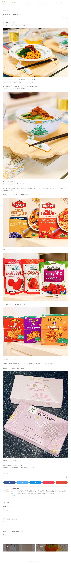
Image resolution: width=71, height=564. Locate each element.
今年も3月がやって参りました (10, 519)
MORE (53, 2)
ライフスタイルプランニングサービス (41, 2)
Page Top (35, 558)
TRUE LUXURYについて (26, 2)
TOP (18, 2)
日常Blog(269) (5, 473)
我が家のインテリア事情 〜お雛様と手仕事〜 (14, 531)
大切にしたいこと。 (8, 506)
